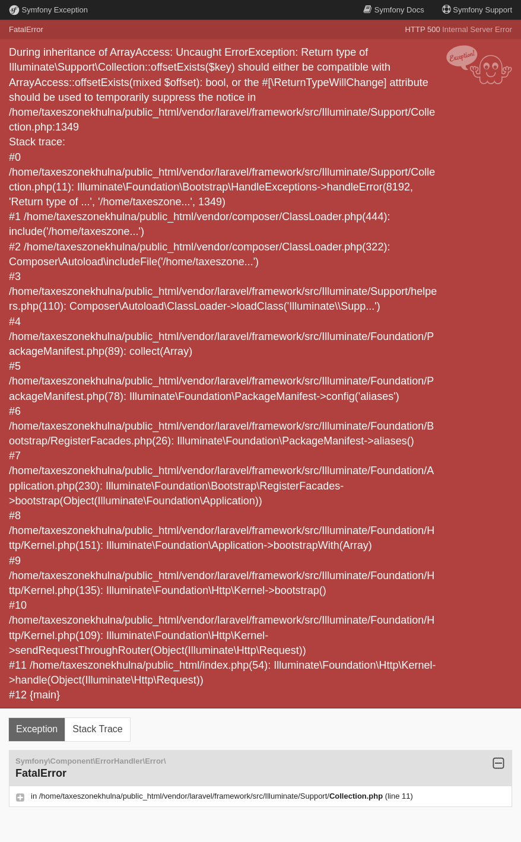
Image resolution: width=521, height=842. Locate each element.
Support (477, 9)
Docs (393, 9)
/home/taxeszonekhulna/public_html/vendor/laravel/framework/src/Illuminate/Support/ (212, 796)
